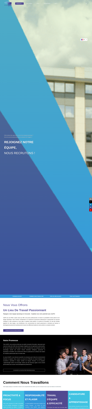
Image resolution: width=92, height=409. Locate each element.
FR (83, 39)
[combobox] (83, 39)
